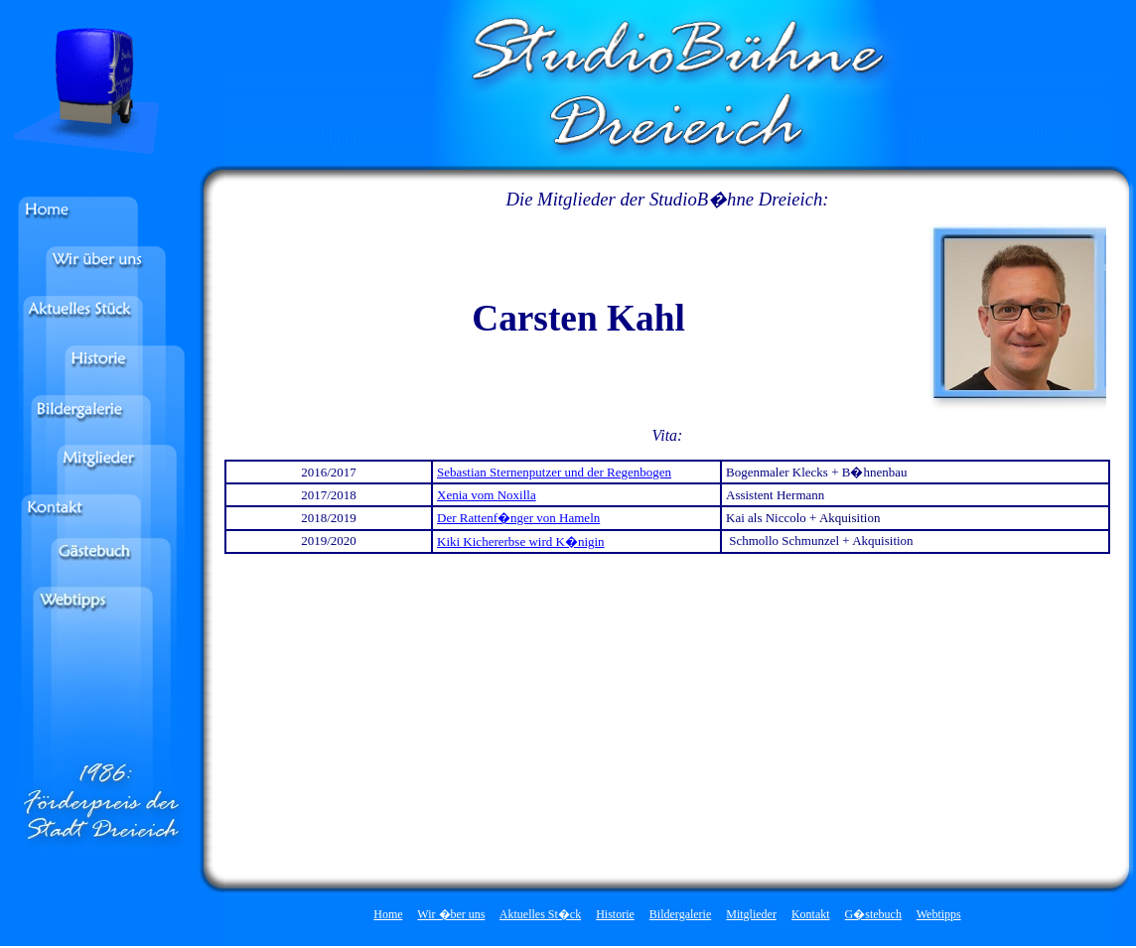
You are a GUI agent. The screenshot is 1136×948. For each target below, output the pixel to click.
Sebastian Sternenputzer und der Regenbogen (554, 472)
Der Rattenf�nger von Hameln (518, 517)
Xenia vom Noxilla (486, 494)
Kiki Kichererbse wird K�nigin (521, 541)
